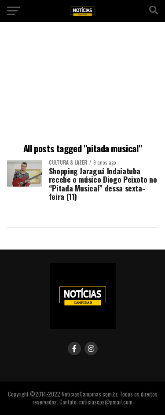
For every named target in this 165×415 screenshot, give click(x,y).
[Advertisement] (82, 84)
